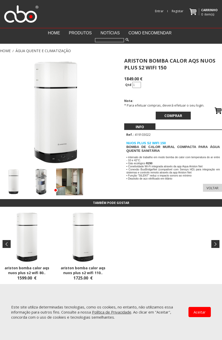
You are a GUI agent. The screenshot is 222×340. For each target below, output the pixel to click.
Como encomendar (150, 33)
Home (54, 33)
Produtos (80, 33)
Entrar (159, 11)
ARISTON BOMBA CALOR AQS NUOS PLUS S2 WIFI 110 (83, 270)
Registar (177, 11)
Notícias (110, 33)
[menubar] (139, 126)
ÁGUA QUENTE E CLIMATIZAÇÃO (43, 50)
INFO (140, 126)
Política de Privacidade (111, 312)
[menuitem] (139, 126)
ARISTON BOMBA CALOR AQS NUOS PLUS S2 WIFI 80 (27, 270)
